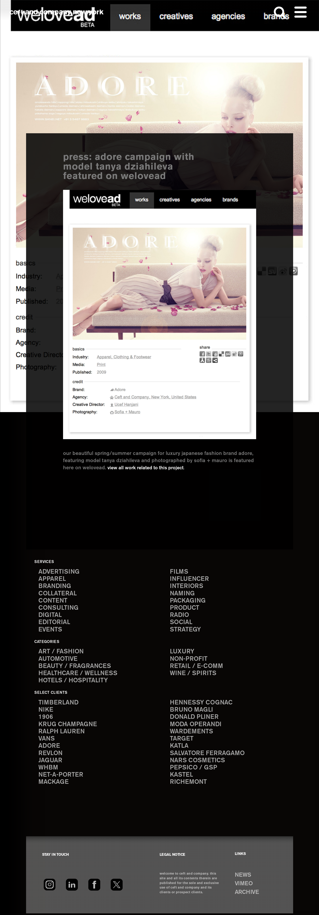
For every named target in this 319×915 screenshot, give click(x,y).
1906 (45, 718)
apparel (52, 579)
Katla (179, 747)
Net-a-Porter (61, 776)
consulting (58, 608)
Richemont (188, 784)
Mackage (53, 784)
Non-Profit (189, 659)
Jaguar (50, 762)
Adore (49, 747)
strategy (185, 630)
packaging (188, 601)
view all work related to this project (148, 468)
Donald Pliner (195, 718)
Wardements (192, 733)
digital (50, 616)
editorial (54, 623)
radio (179, 616)
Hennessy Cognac (202, 703)
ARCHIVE (247, 894)
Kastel (181, 776)
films (179, 572)
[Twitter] (117, 886)
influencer (190, 579)
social (181, 623)
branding (55, 586)
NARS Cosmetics (198, 762)
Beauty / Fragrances (75, 667)
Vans (46, 740)
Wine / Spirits (193, 674)
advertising (59, 572)
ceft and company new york (57, 12)
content (53, 601)
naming (182, 594)
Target (181, 740)
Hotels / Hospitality (73, 681)
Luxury (182, 652)
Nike (46, 711)
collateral (57, 594)
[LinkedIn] (72, 886)
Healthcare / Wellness (78, 674)
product (185, 608)
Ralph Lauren (61, 733)
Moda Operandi (196, 725)
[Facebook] (94, 886)
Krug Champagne (68, 725)
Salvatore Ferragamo (207, 755)
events (50, 630)
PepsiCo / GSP (194, 769)
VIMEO (244, 885)
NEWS (243, 876)
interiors (187, 586)
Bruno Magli (192, 711)
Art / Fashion (61, 652)
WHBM (48, 769)
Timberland (58, 703)
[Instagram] (49, 886)
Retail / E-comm (196, 667)
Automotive (58, 659)
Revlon (50, 755)
